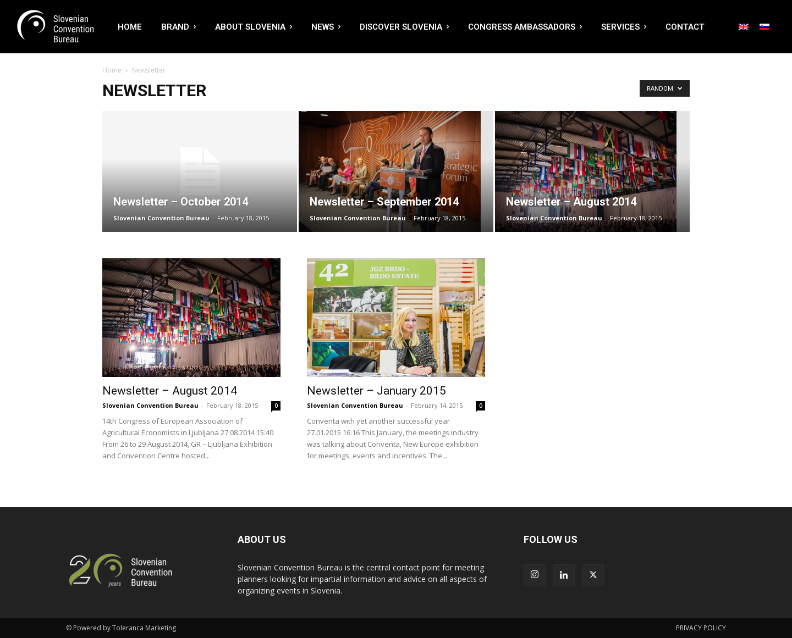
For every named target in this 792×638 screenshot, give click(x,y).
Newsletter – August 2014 (169, 390)
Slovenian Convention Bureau (161, 218)
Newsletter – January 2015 (376, 390)
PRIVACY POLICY (701, 628)
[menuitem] (743, 27)
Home (112, 70)
